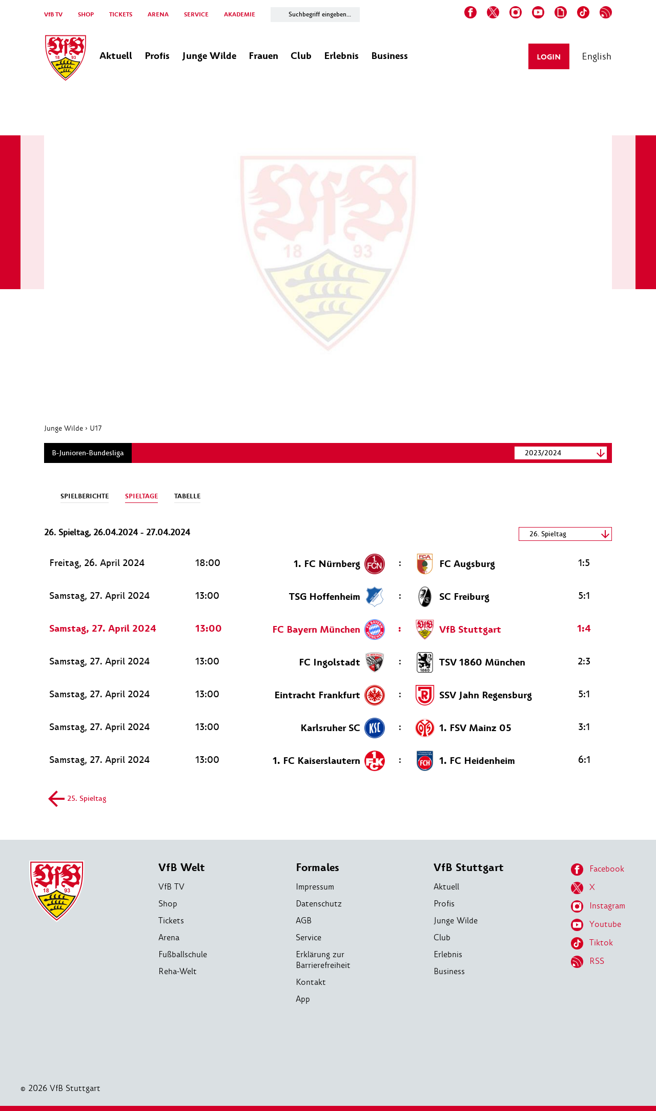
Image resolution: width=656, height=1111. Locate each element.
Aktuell (446, 886)
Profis (444, 903)
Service (308, 937)
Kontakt (311, 982)
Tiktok (592, 943)
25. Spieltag (79, 799)
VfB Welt (181, 867)
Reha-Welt (177, 971)
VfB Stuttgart (469, 867)
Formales (317, 867)
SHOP (86, 14)
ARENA (158, 14)
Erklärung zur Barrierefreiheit (323, 960)
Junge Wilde (63, 428)
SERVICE (196, 14)
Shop (167, 903)
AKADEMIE (239, 14)
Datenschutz (319, 903)
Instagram (598, 906)
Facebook (597, 869)
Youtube (596, 925)
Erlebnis (448, 954)
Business (449, 971)
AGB (304, 920)
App (303, 999)
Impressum (315, 886)
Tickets (171, 920)
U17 (96, 428)
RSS (587, 962)
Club (442, 937)
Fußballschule (182, 954)
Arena (168, 937)
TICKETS (120, 14)
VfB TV (53, 14)
